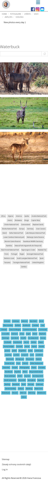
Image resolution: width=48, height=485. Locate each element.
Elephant (42, 334)
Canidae (35, 325)
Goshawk (7, 342)
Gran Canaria (40, 229)
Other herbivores (36, 363)
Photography (24, 367)
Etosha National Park (9, 229)
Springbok (31, 380)
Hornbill (19, 346)
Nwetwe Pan (42, 250)
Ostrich (25, 363)
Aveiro (10, 220)
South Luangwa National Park (27, 258)
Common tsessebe (29, 330)
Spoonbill (22, 380)
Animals (7, 321)
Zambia (23, 267)
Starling (7, 384)
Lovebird (39, 355)
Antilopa (8, 17)
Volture (20, 389)
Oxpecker (6, 367)
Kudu (30, 351)
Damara (14, 334)
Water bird (38, 389)
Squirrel (40, 380)
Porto (6, 254)
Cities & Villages (14, 330)
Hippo (41, 342)
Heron (26, 342)
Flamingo (5, 338)
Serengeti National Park (35, 254)
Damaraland (25, 224)
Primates (42, 367)
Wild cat (23, 393)
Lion (31, 355)
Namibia (9, 246)
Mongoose (20, 359)
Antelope (16, 321)
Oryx (18, 363)
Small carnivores (10, 380)
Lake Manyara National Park (35, 233)
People (14, 367)
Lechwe (16, 355)
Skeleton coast (9, 258)
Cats (42, 325)
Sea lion (27, 376)
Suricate (31, 384)
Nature (38, 359)
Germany (30, 229)
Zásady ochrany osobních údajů (16, 464)
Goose (43, 338)
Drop (22, 334)
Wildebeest (41, 393)
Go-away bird (33, 338)
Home (4, 14)
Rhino (25, 372)
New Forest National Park (10, 250)
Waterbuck (10, 46)
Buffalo (17, 325)
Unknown (39, 384)
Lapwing (8, 355)
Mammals (10, 359)
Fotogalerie (15, 14)
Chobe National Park (11, 224)
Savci (36, 14)
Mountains (29, 359)
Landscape (38, 351)
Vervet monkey (10, 389)
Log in (5, 469)
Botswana (18, 220)
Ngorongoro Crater (28, 250)
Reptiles (17, 372)
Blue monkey (8, 325)
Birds (41, 321)
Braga (26, 220)
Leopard (25, 355)
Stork (23, 384)
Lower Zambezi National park (14, 237)
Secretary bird (38, 376)
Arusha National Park (39, 216)
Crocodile (5, 334)
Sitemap (5, 459)
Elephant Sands (38, 224)
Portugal (14, 254)
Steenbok (16, 384)
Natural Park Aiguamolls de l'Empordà (28, 246)
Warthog (29, 389)
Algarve (10, 216)
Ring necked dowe (36, 372)
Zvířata (27, 14)
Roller (20, 376)
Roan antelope (10, 376)
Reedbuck (8, 372)
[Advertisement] (10, 34)
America (19, 216)
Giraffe (23, 338)
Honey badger (9, 346)
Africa (3, 216)
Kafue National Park (16, 233)
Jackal (14, 351)
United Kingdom (38, 262)
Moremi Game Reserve (13, 241)
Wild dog (32, 393)
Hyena (34, 346)
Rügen (22, 254)
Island (4, 233)
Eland (35, 334)
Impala (41, 346)
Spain (42, 258)
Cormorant (43, 330)
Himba (33, 342)
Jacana (7, 351)
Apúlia (26, 216)
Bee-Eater (33, 321)
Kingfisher (22, 351)
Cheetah (4, 330)
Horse (27, 346)
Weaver (15, 393)
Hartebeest (17, 342)
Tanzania (7, 262)
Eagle (28, 334)
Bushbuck (26, 325)
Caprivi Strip (35, 220)
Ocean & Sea (9, 363)
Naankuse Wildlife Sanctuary (33, 241)
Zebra (24, 397)
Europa (21, 229)
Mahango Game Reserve (35, 237)
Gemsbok (14, 338)
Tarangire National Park (21, 262)
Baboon (24, 321)
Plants (34, 367)
